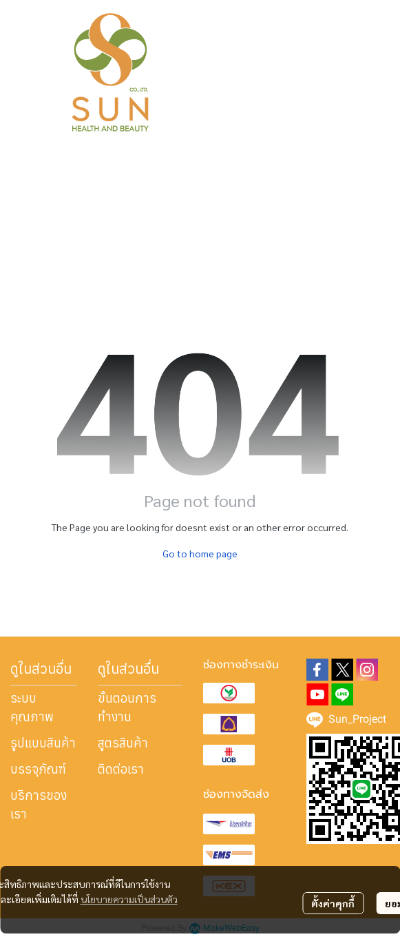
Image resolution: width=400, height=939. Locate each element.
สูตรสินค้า (123, 743)
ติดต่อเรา (121, 769)
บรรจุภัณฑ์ (38, 769)
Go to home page (200, 553)
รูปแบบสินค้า (43, 743)
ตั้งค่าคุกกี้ (333, 903)
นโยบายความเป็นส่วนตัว (129, 899)
